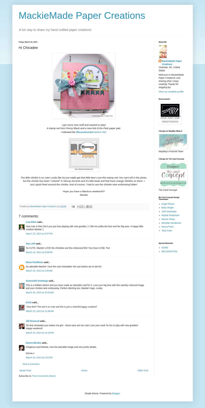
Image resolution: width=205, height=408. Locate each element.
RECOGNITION (169, 251)
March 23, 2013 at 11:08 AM (40, 311)
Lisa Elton (31, 222)
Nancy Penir (167, 226)
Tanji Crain (166, 230)
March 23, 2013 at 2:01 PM (39, 357)
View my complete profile (171, 91)
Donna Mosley (33, 343)
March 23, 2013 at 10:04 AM (40, 292)
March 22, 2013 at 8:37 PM (39, 233)
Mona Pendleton (34, 262)
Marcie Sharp (168, 219)
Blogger (116, 393)
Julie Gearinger (169, 211)
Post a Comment (31, 364)
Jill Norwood (32, 321)
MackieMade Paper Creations (82, 15)
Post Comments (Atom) (44, 376)
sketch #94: (91, 132)
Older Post (143, 370)
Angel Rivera (167, 204)
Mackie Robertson (170, 215)
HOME (164, 247)
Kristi (29, 302)
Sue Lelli (31, 243)
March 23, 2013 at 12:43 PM (40, 332)
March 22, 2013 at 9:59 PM (39, 252)
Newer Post (25, 370)
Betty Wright (167, 207)
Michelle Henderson (171, 223)
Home (84, 370)
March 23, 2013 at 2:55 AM (39, 270)
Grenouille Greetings (37, 281)
